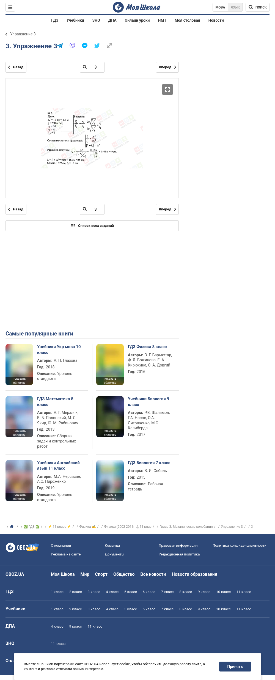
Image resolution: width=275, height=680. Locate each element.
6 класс (149, 592)
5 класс (130, 592)
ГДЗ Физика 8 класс (147, 346)
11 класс (244, 592)
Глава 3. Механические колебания (186, 527)
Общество (124, 574)
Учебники (75, 20)
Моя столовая (187, 20)
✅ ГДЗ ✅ (32, 527)
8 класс (185, 592)
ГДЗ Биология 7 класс (149, 462)
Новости (216, 20)
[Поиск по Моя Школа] (257, 7)
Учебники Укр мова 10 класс (59, 349)
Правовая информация (178, 545)
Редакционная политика (179, 554)
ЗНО (96, 20)
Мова (220, 7)
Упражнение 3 (23, 34)
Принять (235, 666)
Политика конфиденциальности (239, 545)
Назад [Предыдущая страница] (18, 67)
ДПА (112, 20)
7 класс (167, 592)
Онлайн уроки (137, 20)
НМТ (162, 20)
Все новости (153, 574)
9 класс (204, 592)
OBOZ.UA (15, 574)
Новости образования (194, 574)
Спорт (101, 574)
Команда (112, 545)
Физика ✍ (87, 527)
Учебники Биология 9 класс (148, 401)
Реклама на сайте (66, 554)
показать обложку (19, 381)
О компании (61, 545)
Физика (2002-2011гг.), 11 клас (127, 527)
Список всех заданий (92, 225)
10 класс (223, 592)
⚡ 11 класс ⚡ (59, 527)
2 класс (75, 592)
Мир (85, 574)
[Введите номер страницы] (92, 67)
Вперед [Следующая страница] (165, 67)
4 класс (112, 592)
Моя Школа (63, 574)
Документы (114, 554)
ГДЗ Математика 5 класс (55, 401)
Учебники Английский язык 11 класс (58, 465)
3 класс (94, 592)
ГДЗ (54, 20)
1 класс (57, 592)
